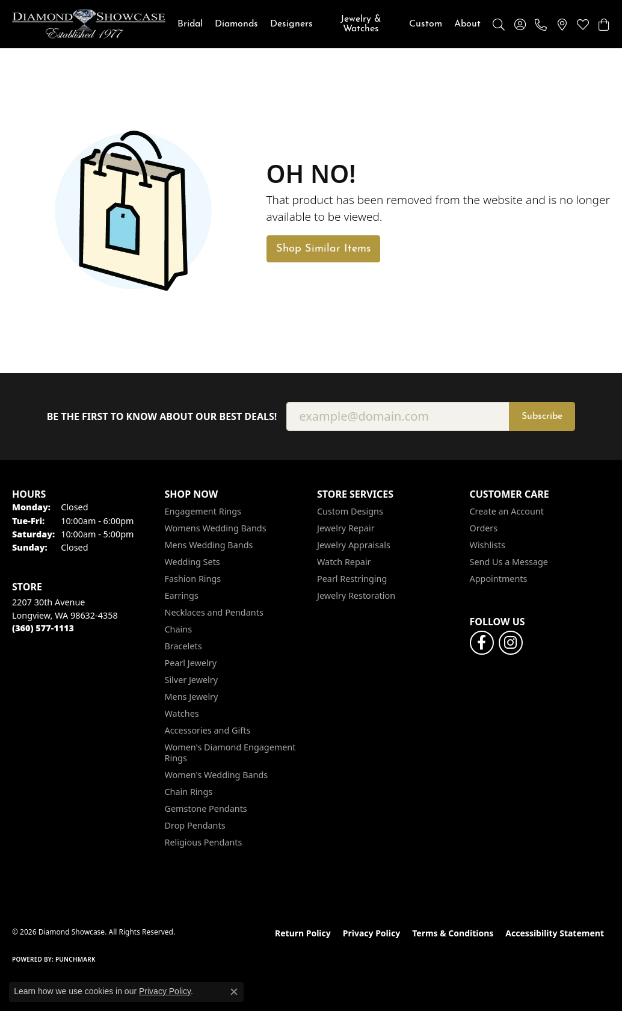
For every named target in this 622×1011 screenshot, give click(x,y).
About (467, 24)
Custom (425, 24)
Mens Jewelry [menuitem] (191, 696)
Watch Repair (344, 561)
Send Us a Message (509, 561)
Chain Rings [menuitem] (189, 791)
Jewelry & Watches (360, 24)
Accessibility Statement (554, 933)
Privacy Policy (371, 933)
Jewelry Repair (346, 528)
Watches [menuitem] (182, 713)
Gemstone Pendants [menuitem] (206, 808)
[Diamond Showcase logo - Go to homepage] (88, 24)
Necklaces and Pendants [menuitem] (214, 612)
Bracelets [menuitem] (183, 646)
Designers (291, 24)
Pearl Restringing (352, 578)
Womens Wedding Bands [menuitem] (215, 528)
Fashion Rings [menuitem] (193, 578)
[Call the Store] (43, 628)
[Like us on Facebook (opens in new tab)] (482, 643)
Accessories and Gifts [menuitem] (208, 730)
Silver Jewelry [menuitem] (191, 679)
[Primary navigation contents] (329, 24)
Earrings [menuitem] (182, 595)
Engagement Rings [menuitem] (203, 511)
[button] (499, 24)
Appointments (499, 578)
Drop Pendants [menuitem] (195, 825)
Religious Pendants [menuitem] (203, 842)
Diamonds (236, 24)
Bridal (190, 24)
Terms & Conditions (452, 933)
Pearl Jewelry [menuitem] (191, 663)
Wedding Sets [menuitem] (192, 561)
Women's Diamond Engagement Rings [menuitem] (230, 752)
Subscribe (542, 416)
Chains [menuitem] (178, 629)
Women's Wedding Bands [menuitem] (216, 775)
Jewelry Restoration (356, 595)
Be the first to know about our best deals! (162, 416)
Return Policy (303, 933)
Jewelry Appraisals (353, 545)
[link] (541, 24)
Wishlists (487, 545)
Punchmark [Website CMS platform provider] (75, 959)
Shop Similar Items (323, 249)
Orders (484, 528)
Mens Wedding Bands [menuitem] (209, 545)
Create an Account (507, 511)
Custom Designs (350, 511)
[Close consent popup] (234, 991)
